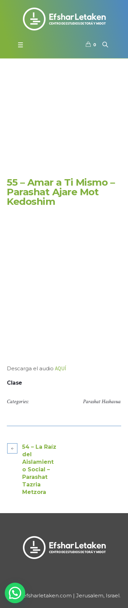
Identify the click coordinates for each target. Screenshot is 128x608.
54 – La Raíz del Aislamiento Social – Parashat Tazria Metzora (39, 469)
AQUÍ (60, 368)
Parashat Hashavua (101, 401)
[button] (15, 593)
